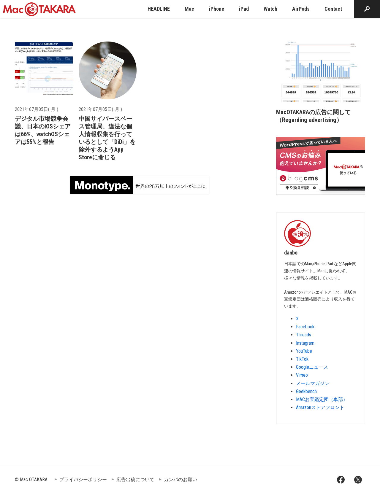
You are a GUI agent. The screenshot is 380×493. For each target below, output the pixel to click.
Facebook (305, 327)
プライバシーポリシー (83, 479)
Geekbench (306, 391)
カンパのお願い (180, 479)
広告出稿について (135, 479)
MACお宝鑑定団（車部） (322, 399)
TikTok (302, 359)
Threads (303, 335)
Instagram (305, 343)
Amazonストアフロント (320, 407)
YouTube (304, 351)
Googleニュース (312, 367)
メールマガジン (312, 383)
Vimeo (302, 375)
